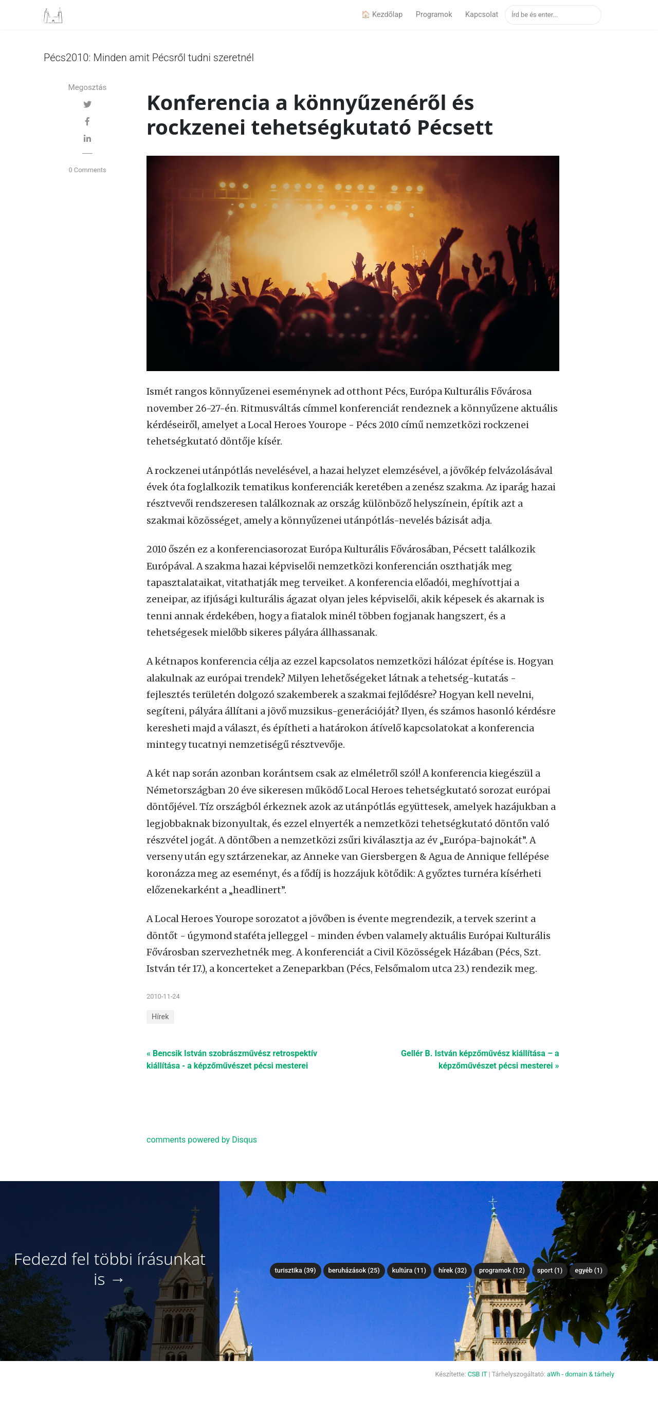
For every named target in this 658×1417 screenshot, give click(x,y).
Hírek (160, 1017)
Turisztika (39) (295, 1270)
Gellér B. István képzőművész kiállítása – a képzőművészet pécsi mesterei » (480, 1059)
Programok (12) (502, 1270)
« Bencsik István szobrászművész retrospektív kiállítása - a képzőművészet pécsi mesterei (232, 1059)
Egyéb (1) (588, 1270)
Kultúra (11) (409, 1270)
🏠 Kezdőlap (382, 14)
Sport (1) (550, 1270)
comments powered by (202, 1140)
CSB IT (477, 1374)
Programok (434, 14)
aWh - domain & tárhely (580, 1374)
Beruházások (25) (354, 1270)
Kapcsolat (481, 14)
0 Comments (87, 170)
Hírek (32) (452, 1270)
